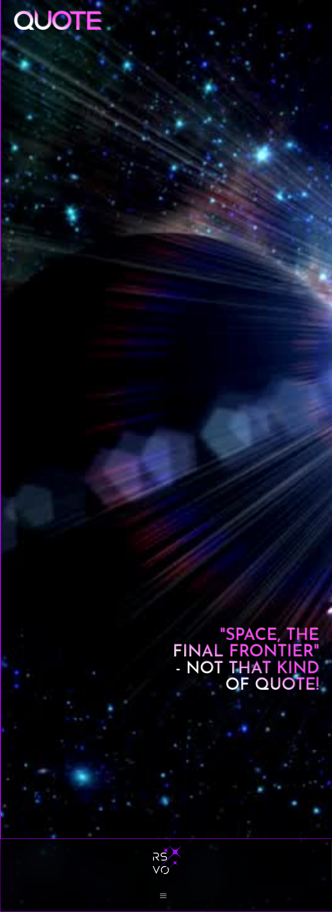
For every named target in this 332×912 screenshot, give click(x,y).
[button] (166, 894)
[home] (166, 860)
